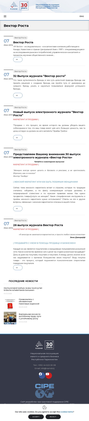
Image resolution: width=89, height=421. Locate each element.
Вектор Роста (20, 38)
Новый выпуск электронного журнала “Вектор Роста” (48, 113)
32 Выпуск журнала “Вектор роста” (39, 76)
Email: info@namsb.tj (44, 368)
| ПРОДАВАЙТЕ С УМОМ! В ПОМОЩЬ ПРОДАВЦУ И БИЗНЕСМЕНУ (44, 243)
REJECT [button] (53, 417)
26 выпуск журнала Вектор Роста (38, 225)
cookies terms (66, 412)
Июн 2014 (8, 45)
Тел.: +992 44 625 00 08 (44, 365)
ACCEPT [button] (36, 417)
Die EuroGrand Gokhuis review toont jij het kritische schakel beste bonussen (23, 289)
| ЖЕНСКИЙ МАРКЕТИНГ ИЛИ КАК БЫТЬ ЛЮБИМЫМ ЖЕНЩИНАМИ (45, 182)
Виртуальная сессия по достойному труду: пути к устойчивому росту (30, 316)
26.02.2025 (23, 322)
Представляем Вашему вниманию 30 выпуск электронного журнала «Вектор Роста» (46, 156)
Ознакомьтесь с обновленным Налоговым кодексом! (29, 301)
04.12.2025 (8, 293)
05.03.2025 (23, 307)
